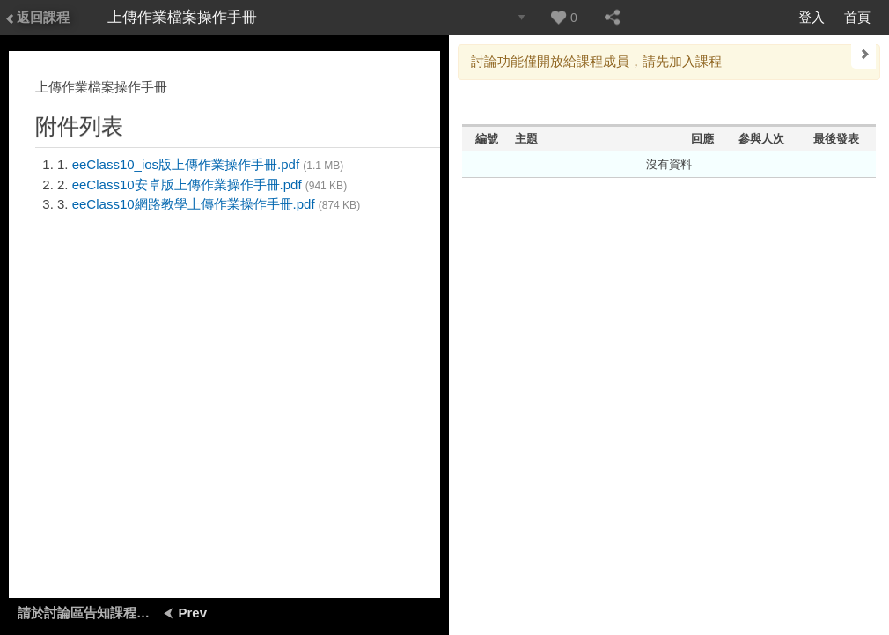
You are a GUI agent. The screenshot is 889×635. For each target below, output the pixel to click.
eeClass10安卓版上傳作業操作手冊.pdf (187, 184)
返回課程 (37, 17)
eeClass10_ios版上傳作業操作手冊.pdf (185, 164)
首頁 (857, 17)
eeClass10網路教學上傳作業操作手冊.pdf (193, 203)
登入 (811, 17)
